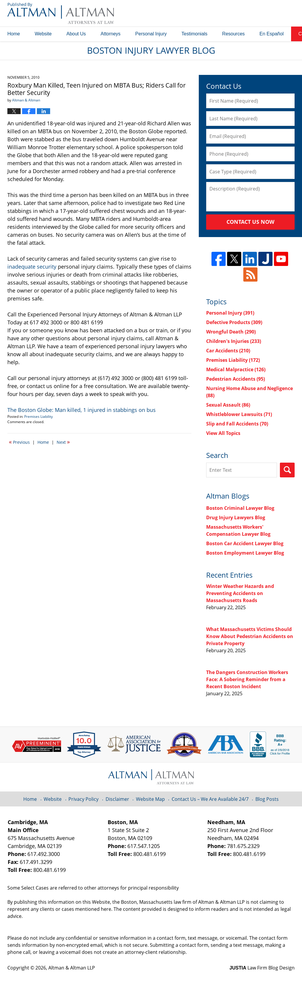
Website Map (150, 799)
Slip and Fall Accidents (237, 423)
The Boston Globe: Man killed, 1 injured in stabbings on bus (81, 409)
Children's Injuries (233, 341)
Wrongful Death (231, 331)
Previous (19, 442)
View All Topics (223, 433)
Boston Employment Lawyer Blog (245, 553)
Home (13, 33)
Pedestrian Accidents (235, 379)
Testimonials (194, 33)
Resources (233, 33)
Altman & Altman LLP (71, 967)
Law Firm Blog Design (262, 967)
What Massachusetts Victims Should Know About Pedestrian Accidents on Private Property (249, 636)
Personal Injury (151, 33)
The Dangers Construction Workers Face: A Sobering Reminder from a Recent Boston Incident (247, 679)
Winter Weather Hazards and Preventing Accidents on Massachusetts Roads (240, 593)
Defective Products (234, 322)
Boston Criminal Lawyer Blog (240, 508)
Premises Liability (38, 416)
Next (63, 442)
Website (43, 33)
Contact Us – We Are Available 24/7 (210, 799)
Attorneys (111, 33)
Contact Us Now (250, 221)
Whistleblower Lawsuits (239, 414)
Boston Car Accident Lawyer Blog (244, 543)
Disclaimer (117, 799)
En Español (272, 33)
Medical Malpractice (235, 369)
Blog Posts (267, 799)
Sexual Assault (228, 405)
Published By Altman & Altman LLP (235, 13)
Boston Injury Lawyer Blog (60, 13)
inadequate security (32, 266)
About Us (76, 33)
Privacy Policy (83, 799)
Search (287, 470)
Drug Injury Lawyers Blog (235, 517)
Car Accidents (228, 350)
